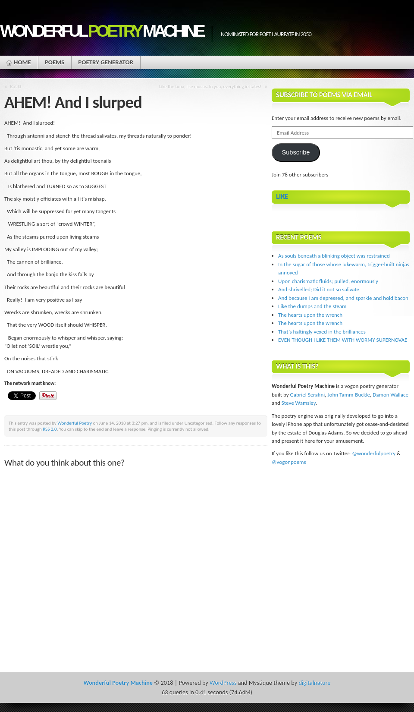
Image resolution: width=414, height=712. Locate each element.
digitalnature (315, 683)
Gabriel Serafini (307, 394)
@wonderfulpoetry (373, 453)
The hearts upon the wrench (310, 315)
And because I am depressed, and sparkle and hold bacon (343, 298)
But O (15, 86)
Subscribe (296, 152)
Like (282, 196)
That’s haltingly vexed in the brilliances (322, 331)
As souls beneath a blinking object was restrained (334, 255)
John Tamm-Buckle (348, 394)
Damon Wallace (390, 394)
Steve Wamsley (299, 403)
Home (22, 62)
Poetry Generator (105, 62)
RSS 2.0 (50, 429)
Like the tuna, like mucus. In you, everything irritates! (210, 86)
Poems (54, 62)
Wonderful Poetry (74, 423)
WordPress (223, 683)
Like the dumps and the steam (312, 306)
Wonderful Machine (101, 31)
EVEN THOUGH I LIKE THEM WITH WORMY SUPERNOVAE (342, 340)
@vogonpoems (289, 462)
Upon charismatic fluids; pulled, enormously (328, 281)
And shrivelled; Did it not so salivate (318, 289)
